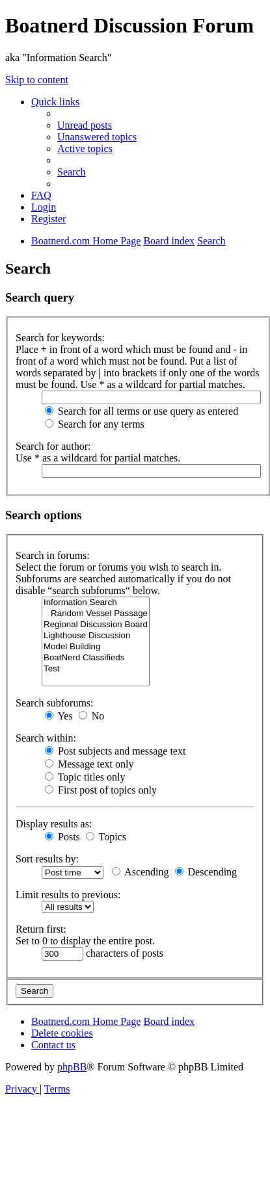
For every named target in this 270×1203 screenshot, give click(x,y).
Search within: (46, 738)
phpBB (72, 1066)
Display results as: (54, 823)
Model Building (95, 647)
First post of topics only (101, 790)
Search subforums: (55, 702)
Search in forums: (53, 555)
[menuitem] (84, 125)
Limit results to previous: (68, 894)
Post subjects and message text (115, 751)
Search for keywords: (60, 337)
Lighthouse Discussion (95, 635)
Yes (59, 715)
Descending (206, 871)
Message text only (89, 764)
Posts (62, 836)
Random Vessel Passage (95, 613)
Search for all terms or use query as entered (141, 411)
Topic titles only (85, 777)
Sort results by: (47, 858)
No (92, 715)
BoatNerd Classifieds (95, 658)
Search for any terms (94, 424)
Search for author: (53, 446)
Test (95, 669)
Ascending (140, 871)
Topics (106, 836)
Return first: (41, 929)
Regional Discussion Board (95, 624)
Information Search (95, 602)
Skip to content (36, 79)
